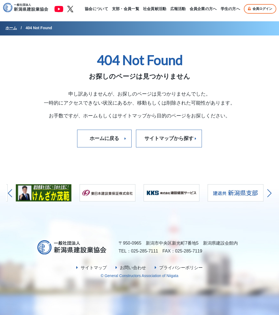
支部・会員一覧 (125, 9)
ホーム (11, 28)
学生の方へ (230, 9)
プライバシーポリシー (181, 267)
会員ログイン (260, 9)
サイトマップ (94, 267)
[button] (269, 193)
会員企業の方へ (203, 9)
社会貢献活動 (154, 9)
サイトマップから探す (168, 138)
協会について (96, 9)
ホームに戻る (104, 138)
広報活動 (178, 9)
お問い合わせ (133, 267)
